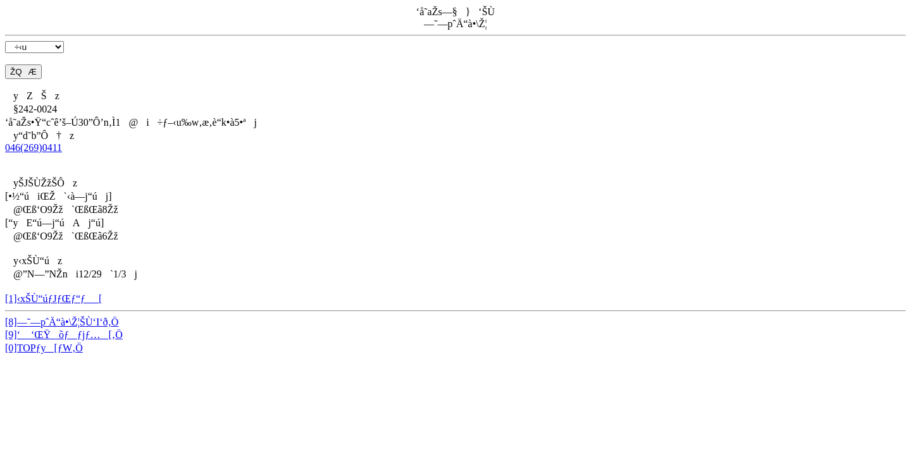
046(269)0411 (33, 147)
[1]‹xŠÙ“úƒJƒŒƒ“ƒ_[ (53, 298)
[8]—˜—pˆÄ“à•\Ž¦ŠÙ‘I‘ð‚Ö (61, 322)
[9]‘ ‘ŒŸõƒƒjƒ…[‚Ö (64, 334)
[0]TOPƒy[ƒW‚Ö (44, 348)
